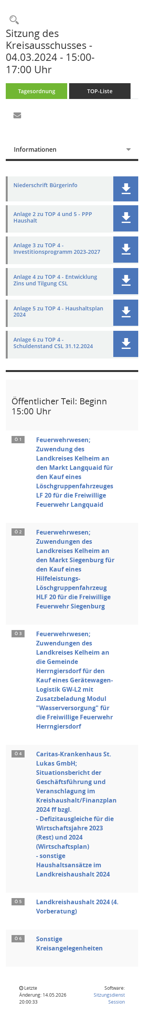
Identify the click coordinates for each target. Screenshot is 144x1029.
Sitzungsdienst (109, 998)
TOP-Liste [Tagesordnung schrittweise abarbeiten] (100, 91)
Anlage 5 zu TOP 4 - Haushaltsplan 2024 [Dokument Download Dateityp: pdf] (58, 311)
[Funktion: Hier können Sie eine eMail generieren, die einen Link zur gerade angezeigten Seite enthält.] (17, 115)
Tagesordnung (36, 91)
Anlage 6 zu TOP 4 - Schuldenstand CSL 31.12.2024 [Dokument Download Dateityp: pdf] (53, 343)
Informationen (35, 149)
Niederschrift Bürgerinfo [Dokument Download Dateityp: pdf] (45, 185)
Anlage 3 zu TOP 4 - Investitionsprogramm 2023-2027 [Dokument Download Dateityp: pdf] (56, 248)
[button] (125, 188)
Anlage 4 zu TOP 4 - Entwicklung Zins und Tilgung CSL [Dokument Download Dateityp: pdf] (55, 280)
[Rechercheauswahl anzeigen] (12, 20)
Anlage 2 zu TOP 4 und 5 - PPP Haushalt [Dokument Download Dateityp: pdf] (52, 217)
